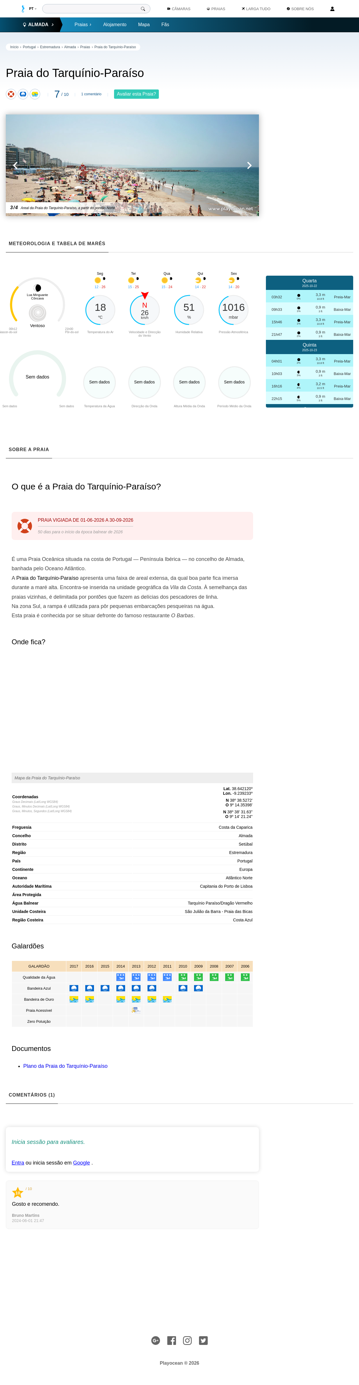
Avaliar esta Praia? (136, 94)
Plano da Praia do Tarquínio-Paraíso (65, 1066)
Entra (18, 1163)
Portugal (29, 47)
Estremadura (50, 47)
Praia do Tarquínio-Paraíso (115, 47)
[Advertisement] (309, 131)
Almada (70, 47)
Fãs (165, 24)
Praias (82, 24)
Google (81, 1163)
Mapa (144, 24)
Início (14, 47)
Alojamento (115, 24)
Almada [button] (38, 24)
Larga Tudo (256, 9)
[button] (69, 165)
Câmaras (178, 9)
